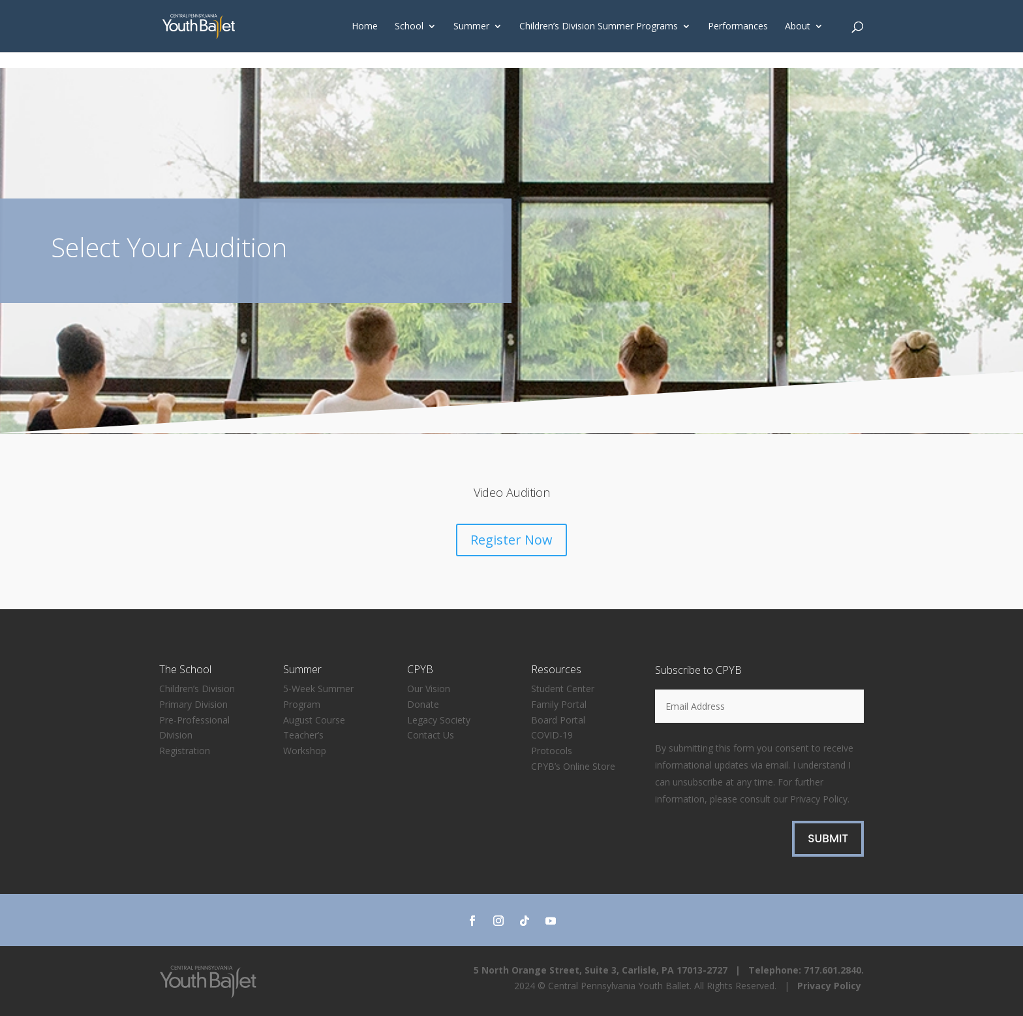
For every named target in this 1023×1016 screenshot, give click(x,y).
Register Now (511, 539)
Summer (471, 27)
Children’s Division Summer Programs (598, 27)
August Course (314, 720)
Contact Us (430, 735)
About (797, 27)
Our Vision (428, 688)
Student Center (562, 688)
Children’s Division (197, 688)
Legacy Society (438, 720)
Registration (184, 750)
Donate (423, 704)
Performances (738, 27)
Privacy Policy (818, 799)
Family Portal (559, 704)
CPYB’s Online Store (573, 766)
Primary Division (193, 704)
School (409, 27)
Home (365, 27)
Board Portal (558, 720)
